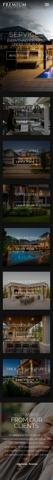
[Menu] (47, 4)
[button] (26, 55)
